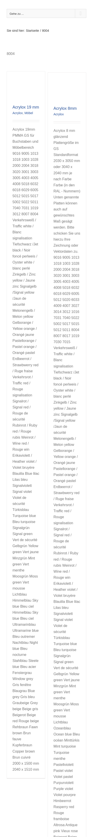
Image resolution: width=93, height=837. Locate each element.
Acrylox (17, 113)
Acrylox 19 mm (25, 107)
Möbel (29, 113)
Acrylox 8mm (62, 130)
